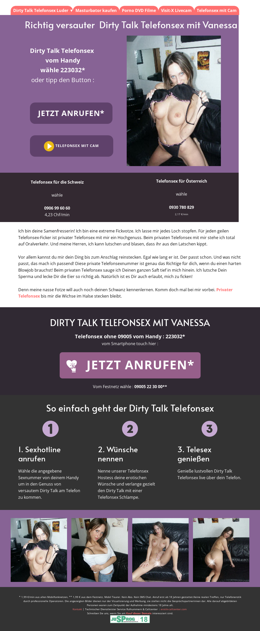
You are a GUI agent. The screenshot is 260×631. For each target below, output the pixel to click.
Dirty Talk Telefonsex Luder (40, 10)
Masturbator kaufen (96, 10)
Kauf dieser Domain (139, 613)
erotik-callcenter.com (174, 609)
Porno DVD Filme (139, 10)
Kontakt (78, 609)
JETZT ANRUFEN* (130, 365)
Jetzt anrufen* (71, 113)
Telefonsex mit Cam (217, 10)
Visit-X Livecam (176, 10)
